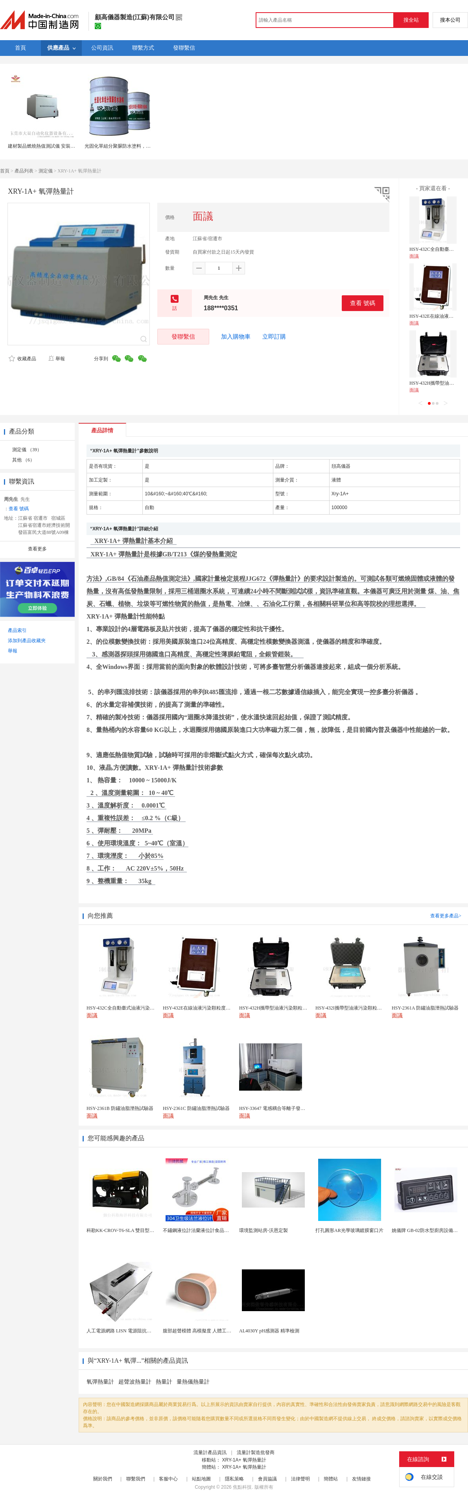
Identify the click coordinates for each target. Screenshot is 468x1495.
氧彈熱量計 (100, 1382)
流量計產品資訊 (210, 1452)
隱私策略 (234, 1479)
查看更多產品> (445, 916)
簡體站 (331, 1479)
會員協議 (267, 1479)
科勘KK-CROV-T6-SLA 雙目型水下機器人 (130, 1230)
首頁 (4, 171)
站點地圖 (201, 1479)
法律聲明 (300, 1479)
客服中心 (168, 1479)
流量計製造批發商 (256, 1452)
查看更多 (37, 549)
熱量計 (164, 1382)
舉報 (56, 358)
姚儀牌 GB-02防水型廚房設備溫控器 (429, 1230)
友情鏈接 (361, 1479)
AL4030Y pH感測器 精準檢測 (269, 1331)
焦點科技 (242, 1487)
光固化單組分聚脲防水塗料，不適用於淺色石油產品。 (141, 146)
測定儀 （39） (27, 449)
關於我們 (102, 1479)
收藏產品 (22, 358)
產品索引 (17, 630)
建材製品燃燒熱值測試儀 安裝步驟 (44, 146)
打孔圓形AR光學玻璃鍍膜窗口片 (349, 1230)
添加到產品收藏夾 (27, 640)
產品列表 (24, 171)
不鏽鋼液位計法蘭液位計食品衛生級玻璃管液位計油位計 (222, 1230)
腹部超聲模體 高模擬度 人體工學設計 (202, 1331)
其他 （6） (23, 460)
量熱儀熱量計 (193, 1382)
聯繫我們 (135, 1479)
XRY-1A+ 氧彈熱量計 (244, 1460)
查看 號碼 (362, 303)
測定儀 (46, 171)
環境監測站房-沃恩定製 (263, 1230)
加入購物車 (236, 336)
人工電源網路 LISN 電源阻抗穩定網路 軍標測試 (136, 1331)
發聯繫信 (183, 336)
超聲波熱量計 (134, 1382)
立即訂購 (274, 336)
